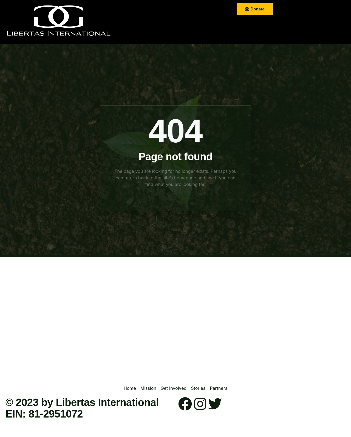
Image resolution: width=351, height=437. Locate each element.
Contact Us (187, 23)
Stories (213, 9)
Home (136, 9)
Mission (158, 9)
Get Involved (186, 9)
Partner (160, 23)
